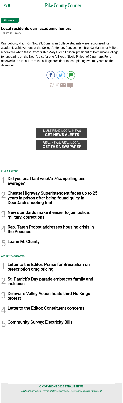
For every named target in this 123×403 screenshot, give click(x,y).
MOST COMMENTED (12, 256)
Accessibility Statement (89, 391)
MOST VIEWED (9, 170)
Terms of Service (51, 391)
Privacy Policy (68, 391)
